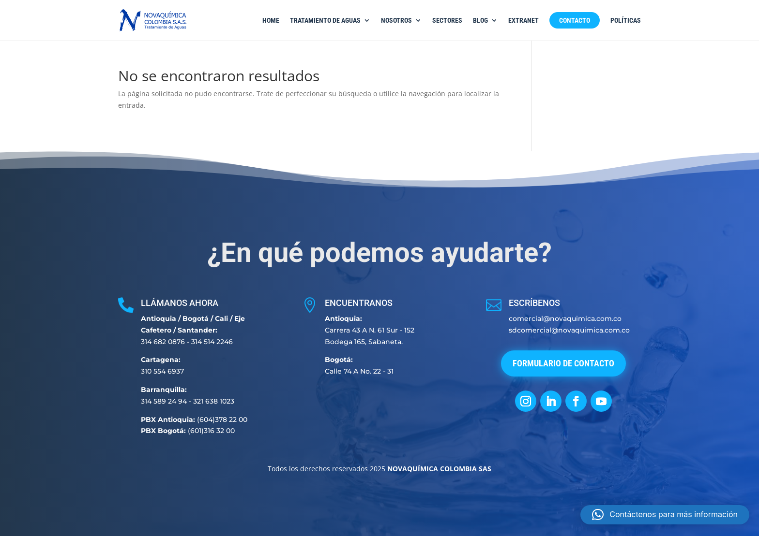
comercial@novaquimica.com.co (565, 318)
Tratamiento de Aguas (325, 20)
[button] (664, 514)
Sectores (447, 20)
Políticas (625, 20)
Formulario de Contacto (563, 363)
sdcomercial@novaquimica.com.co (569, 330)
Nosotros (396, 20)
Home (270, 20)
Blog (480, 20)
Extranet (523, 20)
